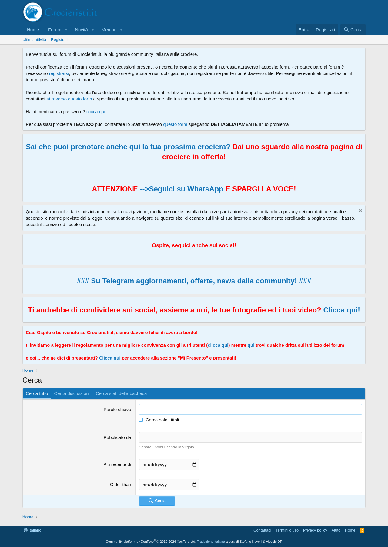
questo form (175, 124)
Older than (120, 484)
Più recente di (117, 464)
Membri (109, 29)
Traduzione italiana (211, 541)
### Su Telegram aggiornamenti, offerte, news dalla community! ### (194, 281)
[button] (66, 29)
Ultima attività (34, 39)
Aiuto (336, 530)
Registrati (59, 39)
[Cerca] (353, 29)
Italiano (33, 530)
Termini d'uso (287, 530)
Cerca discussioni (72, 393)
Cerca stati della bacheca (121, 393)
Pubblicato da (117, 437)
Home (33, 29)
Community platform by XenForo (151, 541)
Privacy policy (315, 530)
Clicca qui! (341, 310)
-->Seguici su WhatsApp (180, 189)
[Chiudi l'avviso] (359, 211)
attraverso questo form (69, 98)
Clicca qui (110, 357)
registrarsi (59, 73)
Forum (54, 29)
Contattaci (262, 530)
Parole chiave (117, 409)
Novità (81, 29)
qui (251, 345)
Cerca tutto (37, 393)
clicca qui (95, 111)
